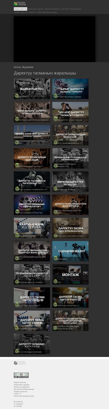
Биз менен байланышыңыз (71, 9)
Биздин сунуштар (21, 12)
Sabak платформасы (52, 9)
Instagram (18, 404)
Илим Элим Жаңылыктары (47, 12)
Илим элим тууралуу (35, 9)
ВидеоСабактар (20, 9)
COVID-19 (32, 12)
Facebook (18, 402)
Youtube (18, 406)
